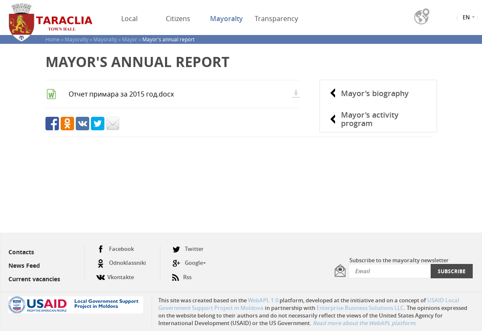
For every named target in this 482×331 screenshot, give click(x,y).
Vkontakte (115, 274)
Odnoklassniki (121, 263)
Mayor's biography (375, 93)
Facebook (115, 249)
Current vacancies (34, 279)
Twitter (188, 249)
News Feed (24, 265)
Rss (182, 274)
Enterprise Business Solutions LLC (360, 308)
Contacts (21, 252)
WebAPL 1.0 (263, 300)
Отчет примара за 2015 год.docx (121, 94)
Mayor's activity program (370, 119)
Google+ (189, 263)
